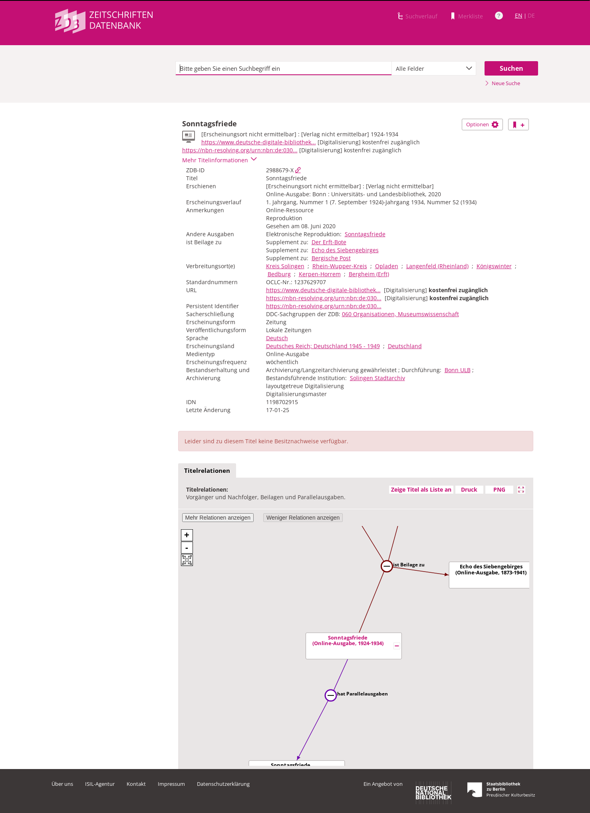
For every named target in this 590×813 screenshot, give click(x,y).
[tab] (207, 470)
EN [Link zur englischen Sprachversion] (518, 15)
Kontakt (136, 783)
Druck (469, 489)
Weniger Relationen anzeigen (303, 517)
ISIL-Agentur (100, 783)
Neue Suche (502, 83)
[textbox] (283, 68)
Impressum (171, 783)
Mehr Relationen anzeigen (217, 517)
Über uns (62, 783)
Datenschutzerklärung (223, 783)
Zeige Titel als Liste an (421, 489)
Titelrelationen (207, 470)
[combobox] (433, 68)
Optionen (482, 124)
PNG (499, 489)
